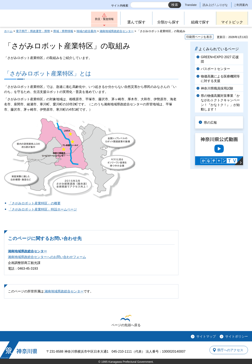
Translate (191, 5)
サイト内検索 (119, 5)
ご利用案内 (241, 5)
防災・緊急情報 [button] (104, 20)
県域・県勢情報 (63, 31)
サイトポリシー (236, 336)
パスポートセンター (215, 69)
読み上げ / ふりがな (215, 5)
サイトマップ (206, 336)
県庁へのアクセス (229, 350)
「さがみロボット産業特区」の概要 (35, 203)
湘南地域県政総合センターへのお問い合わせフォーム (47, 257)
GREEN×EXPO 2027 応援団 (220, 59)
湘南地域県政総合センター (117, 31)
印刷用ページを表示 (199, 36)
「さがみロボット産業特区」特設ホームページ (43, 209)
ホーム (8, 31)
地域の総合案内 (86, 31)
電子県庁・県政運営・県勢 (33, 31)
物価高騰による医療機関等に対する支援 (220, 79)
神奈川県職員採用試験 (217, 88)
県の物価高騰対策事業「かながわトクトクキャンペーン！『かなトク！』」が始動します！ (220, 102)
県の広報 (211, 122)
